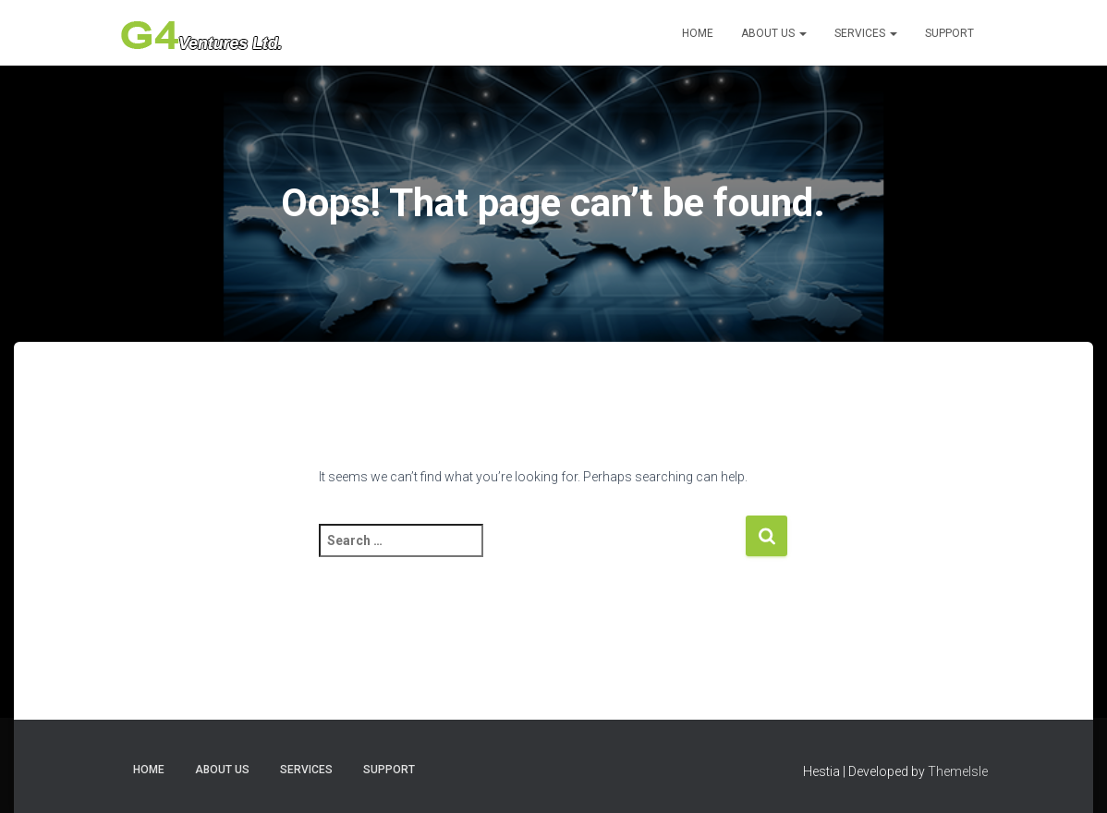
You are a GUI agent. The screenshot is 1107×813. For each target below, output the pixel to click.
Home (697, 33)
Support (949, 33)
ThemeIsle (958, 771)
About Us (774, 33)
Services (865, 33)
